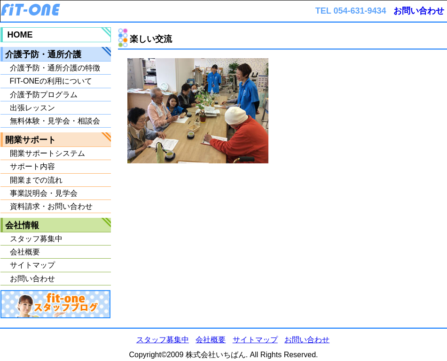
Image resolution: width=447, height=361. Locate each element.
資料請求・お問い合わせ (51, 206)
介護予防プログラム (44, 95)
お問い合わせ (418, 10)
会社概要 (25, 252)
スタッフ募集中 (36, 239)
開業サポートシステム (47, 153)
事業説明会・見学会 (44, 193)
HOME (20, 34)
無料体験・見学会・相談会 (55, 121)
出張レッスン (32, 108)
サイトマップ (32, 265)
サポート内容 (32, 166)
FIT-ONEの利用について (51, 81)
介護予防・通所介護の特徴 (55, 68)
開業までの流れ (36, 180)
